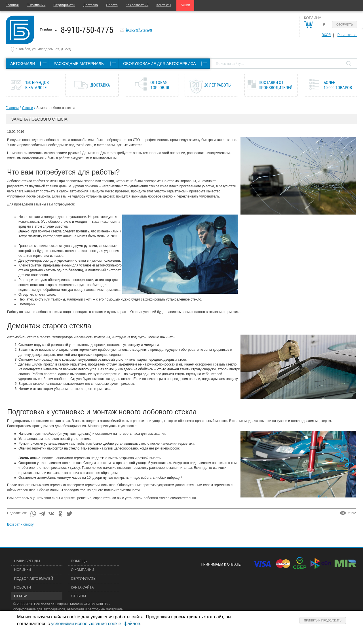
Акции (185, 5)
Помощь (79, 561)
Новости (22, 587)
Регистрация (347, 35)
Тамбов (46, 30)
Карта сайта (82, 587)
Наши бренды (27, 561)
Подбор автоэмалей (33, 579)
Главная (12, 5)
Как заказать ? (137, 5)
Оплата (111, 5)
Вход (326, 35)
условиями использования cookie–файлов (95, 623)
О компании (36, 5)
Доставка (90, 5)
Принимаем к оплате (220, 564)
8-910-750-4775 (87, 30)
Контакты (164, 5)
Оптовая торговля (159, 85)
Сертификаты (64, 5)
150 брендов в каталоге (37, 85)
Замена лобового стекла (56, 108)
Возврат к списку (20, 524)
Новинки (22, 570)
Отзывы (78, 596)
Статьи (27, 108)
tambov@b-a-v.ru (139, 30)
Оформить (344, 24)
